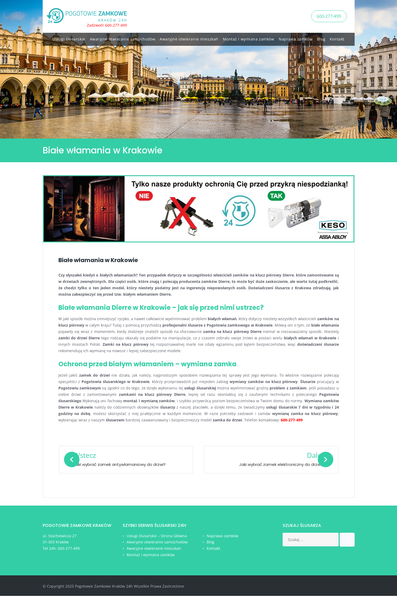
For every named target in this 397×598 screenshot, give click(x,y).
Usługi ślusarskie (69, 37)
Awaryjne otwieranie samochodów (122, 37)
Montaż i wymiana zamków (248, 37)
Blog (321, 37)
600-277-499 (329, 16)
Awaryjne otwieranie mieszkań (189, 37)
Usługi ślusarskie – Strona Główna (157, 537)
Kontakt (337, 37)
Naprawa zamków (295, 37)
